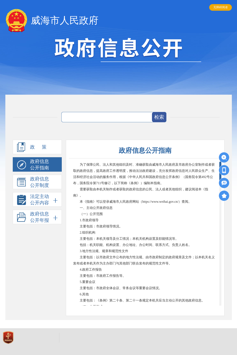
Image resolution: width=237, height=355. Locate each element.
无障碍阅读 (220, 7)
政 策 (32, 147)
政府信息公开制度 (33, 182)
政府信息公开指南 (33, 164)
